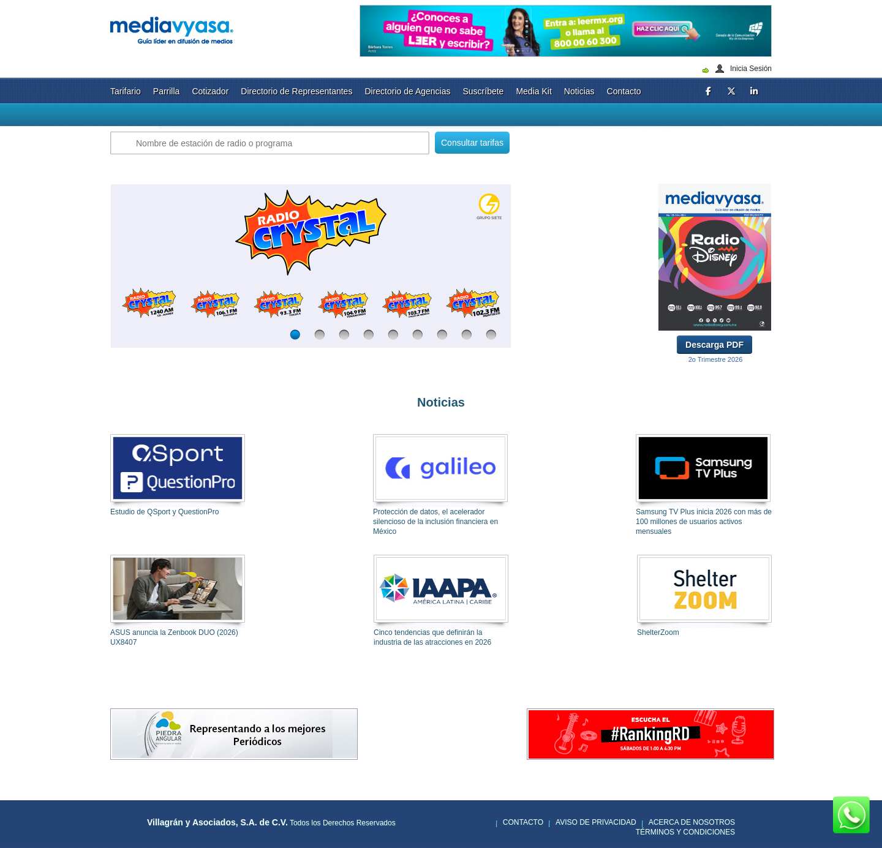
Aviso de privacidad (596, 822)
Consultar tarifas (472, 143)
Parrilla (166, 91)
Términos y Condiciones (685, 832)
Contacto (624, 91)
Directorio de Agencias (407, 91)
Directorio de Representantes (296, 91)
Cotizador (210, 91)
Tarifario (125, 91)
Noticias (579, 91)
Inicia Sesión (751, 68)
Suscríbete (482, 91)
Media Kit (533, 91)
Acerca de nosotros (692, 822)
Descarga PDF (714, 345)
